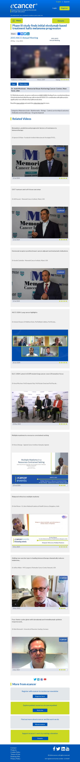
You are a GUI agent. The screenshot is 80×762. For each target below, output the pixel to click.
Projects (14, 750)
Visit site (40, 710)
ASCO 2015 (43, 95)
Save (13, 84)
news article (20, 103)
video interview (38, 103)
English (58, 2)
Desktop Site (15, 756)
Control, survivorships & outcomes (58, 111)
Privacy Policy (15, 759)
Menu (16, 20)
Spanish (67, 2)
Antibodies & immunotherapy (21, 113)
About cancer (40, 724)
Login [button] (55, 8)
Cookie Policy (15, 752)
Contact (13, 748)
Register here (40, 696)
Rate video (23, 84)
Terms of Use (15, 754)
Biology (43, 111)
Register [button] (64, 8)
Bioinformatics (35, 111)
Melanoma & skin (24, 111)
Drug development (38, 113)
